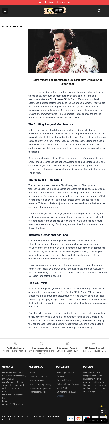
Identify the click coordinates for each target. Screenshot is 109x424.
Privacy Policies (37, 380)
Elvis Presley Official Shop (63, 99)
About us (34, 372)
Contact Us (62, 388)
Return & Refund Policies (68, 384)
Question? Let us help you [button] (96, 421)
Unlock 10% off (103, 412)
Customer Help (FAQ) (66, 392)
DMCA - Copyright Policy (40, 384)
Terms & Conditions (38, 376)
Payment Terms (64, 380)
